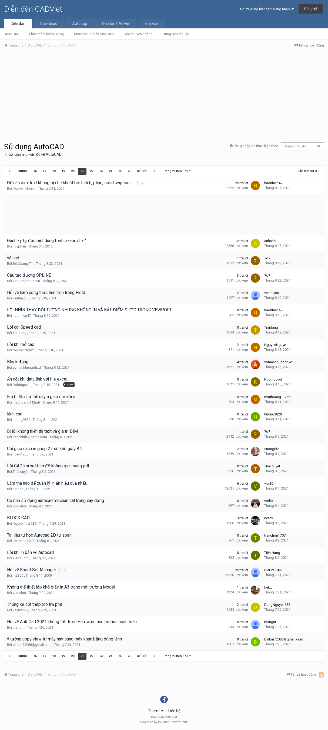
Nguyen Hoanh (24, 188)
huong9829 (21, 420)
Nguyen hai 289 (24, 523)
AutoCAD (12, 34)
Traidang (19, 333)
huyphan (19, 246)
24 (110, 171)
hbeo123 (19, 454)
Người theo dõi (296, 146)
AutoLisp (79, 23)
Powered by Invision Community (164, 722)
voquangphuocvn (26, 281)
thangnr (19, 627)
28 (318, 146)
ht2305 (18, 575)
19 (63, 171)
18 (53, 171)
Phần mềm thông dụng (46, 34)
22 (91, 171)
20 (72, 171)
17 (44, 171)
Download (48, 23)
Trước (22, 171)
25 (119, 171)
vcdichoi (19, 506)
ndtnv (268, 518)
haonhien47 (273, 183)
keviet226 (20, 610)
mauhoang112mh (26, 402)
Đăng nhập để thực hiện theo (255, 146)
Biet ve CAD (273, 570)
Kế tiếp (142, 171)
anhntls (270, 241)
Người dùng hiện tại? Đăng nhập (267, 9)
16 (34, 171)
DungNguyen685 (277, 605)
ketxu (268, 587)
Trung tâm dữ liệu (175, 34)
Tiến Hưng (21, 558)
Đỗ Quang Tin (23, 264)
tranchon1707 (23, 541)
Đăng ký (310, 9)
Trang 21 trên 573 (177, 171)
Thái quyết (21, 472)
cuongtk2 (271, 449)
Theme (155, 711)
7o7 (267, 258)
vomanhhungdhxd (27, 367)
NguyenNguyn (24, 350)
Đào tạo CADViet (116, 23)
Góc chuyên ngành (137, 34)
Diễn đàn (18, 23)
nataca (18, 489)
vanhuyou (20, 298)
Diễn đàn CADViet (33, 9)
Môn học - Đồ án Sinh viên (94, 34)
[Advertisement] (164, 93)
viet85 (268, 483)
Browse (151, 23)
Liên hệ (174, 711)
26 (129, 171)
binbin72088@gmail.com (32, 645)
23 (100, 171)
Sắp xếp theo (308, 171)
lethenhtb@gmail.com (30, 437)
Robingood (22, 385)
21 (81, 171)
